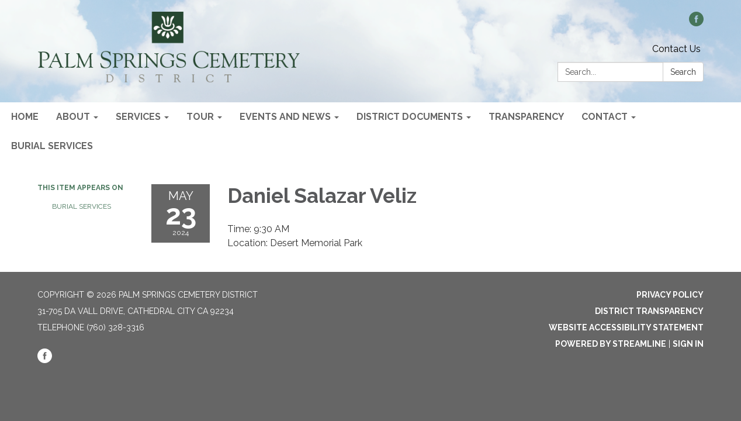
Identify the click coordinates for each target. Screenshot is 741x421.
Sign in (688, 343)
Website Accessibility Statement (626, 327)
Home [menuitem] (25, 116)
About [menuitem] (73, 116)
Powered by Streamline (610, 343)
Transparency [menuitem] (526, 116)
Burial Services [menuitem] (52, 145)
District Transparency (649, 311)
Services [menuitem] (138, 116)
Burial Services (81, 206)
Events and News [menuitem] (285, 116)
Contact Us (676, 48)
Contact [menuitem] (604, 116)
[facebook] (696, 23)
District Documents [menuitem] (409, 116)
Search (683, 72)
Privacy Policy (670, 294)
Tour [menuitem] (200, 116)
